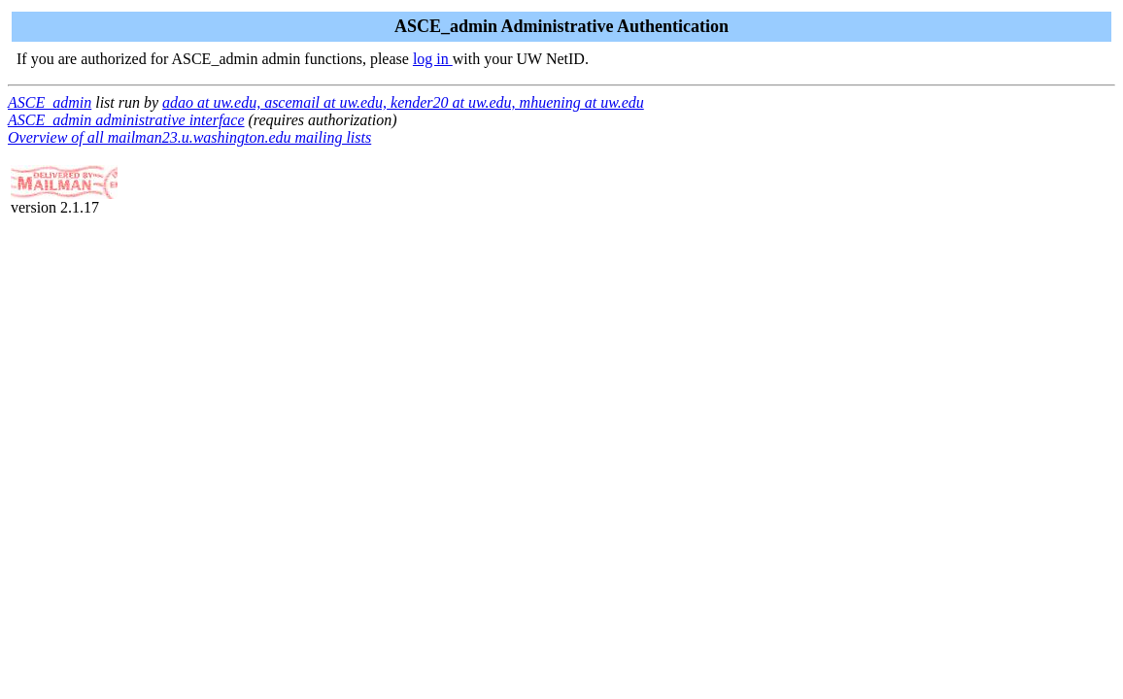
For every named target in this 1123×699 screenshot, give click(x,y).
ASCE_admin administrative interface (126, 120)
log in (433, 58)
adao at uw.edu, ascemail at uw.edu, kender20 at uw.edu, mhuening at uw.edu (403, 102)
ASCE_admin (49, 102)
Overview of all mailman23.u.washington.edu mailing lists (189, 137)
